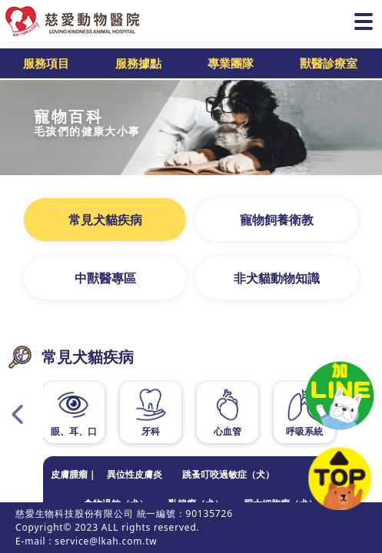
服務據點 (138, 63)
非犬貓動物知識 (277, 278)
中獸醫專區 (105, 278)
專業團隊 (231, 63)
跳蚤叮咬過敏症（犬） (228, 474)
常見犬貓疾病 (105, 219)
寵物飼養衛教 (277, 219)
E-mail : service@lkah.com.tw (86, 541)
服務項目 (46, 63)
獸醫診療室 (328, 63)
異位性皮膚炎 (134, 474)
